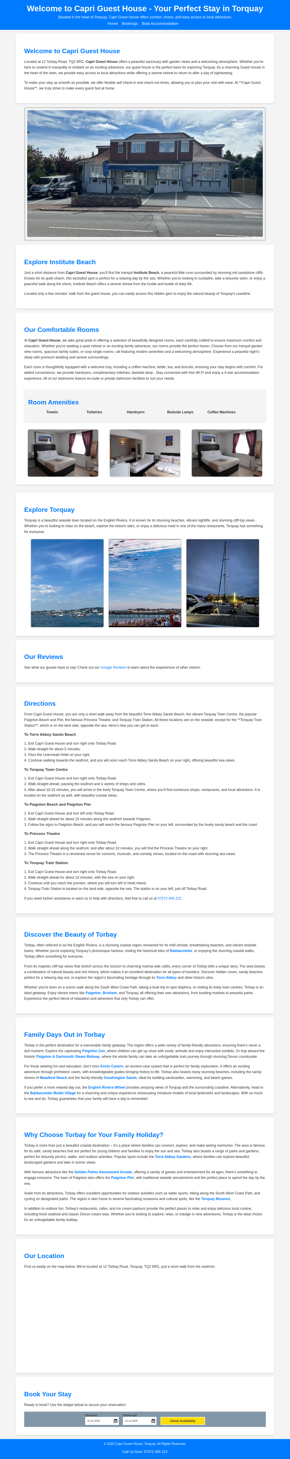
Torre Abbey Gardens (173, 1157)
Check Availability (182, 1421)
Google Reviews (113, 667)
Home (113, 23)
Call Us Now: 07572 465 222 (145, 1452)
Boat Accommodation (160, 23)
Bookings (130, 23)
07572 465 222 (169, 898)
